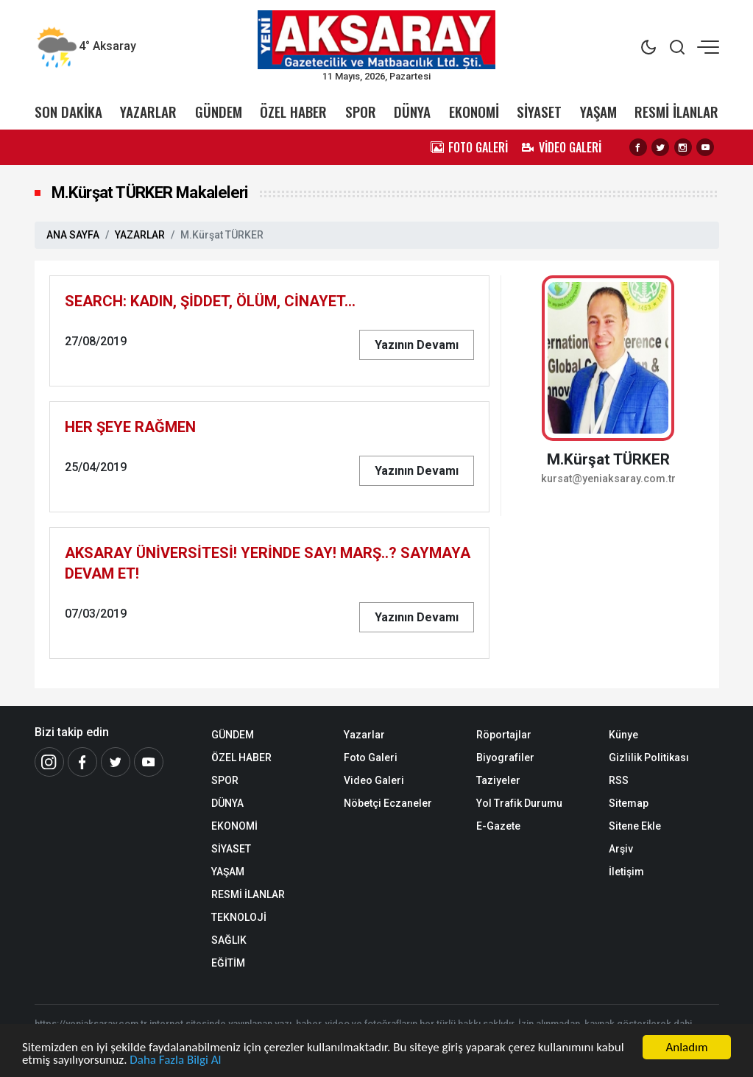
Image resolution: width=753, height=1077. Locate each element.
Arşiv (621, 849)
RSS (619, 780)
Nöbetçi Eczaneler (388, 803)
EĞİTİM (228, 963)
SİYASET (539, 111)
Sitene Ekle (635, 826)
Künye (623, 735)
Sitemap (628, 803)
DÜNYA (412, 111)
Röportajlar (503, 735)
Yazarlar (364, 735)
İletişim (626, 872)
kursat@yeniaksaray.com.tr (608, 479)
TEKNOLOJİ (238, 917)
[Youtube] (148, 762)
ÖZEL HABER (293, 111)
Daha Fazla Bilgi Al (175, 1062)
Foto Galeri (370, 757)
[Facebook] (82, 762)
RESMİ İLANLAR (676, 111)
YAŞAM (598, 111)
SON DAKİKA (68, 111)
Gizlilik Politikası (649, 757)
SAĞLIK (229, 940)
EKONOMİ (474, 111)
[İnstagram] (49, 762)
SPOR (360, 111)
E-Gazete (498, 826)
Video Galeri (374, 780)
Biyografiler (505, 757)
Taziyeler (498, 780)
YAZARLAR (148, 111)
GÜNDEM (218, 111)
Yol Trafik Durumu (519, 803)
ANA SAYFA (72, 235)
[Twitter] (115, 762)
